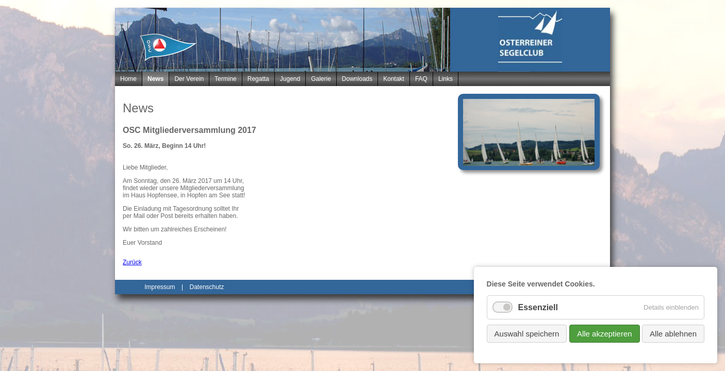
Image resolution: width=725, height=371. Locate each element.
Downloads (357, 78)
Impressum (159, 287)
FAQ (421, 78)
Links (445, 78)
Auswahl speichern (527, 333)
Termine (226, 78)
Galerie (321, 78)
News (155, 78)
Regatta (258, 78)
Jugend (290, 78)
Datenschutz (207, 287)
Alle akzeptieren (604, 333)
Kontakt (393, 78)
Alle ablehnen (673, 333)
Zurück (132, 262)
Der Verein (189, 78)
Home (128, 78)
